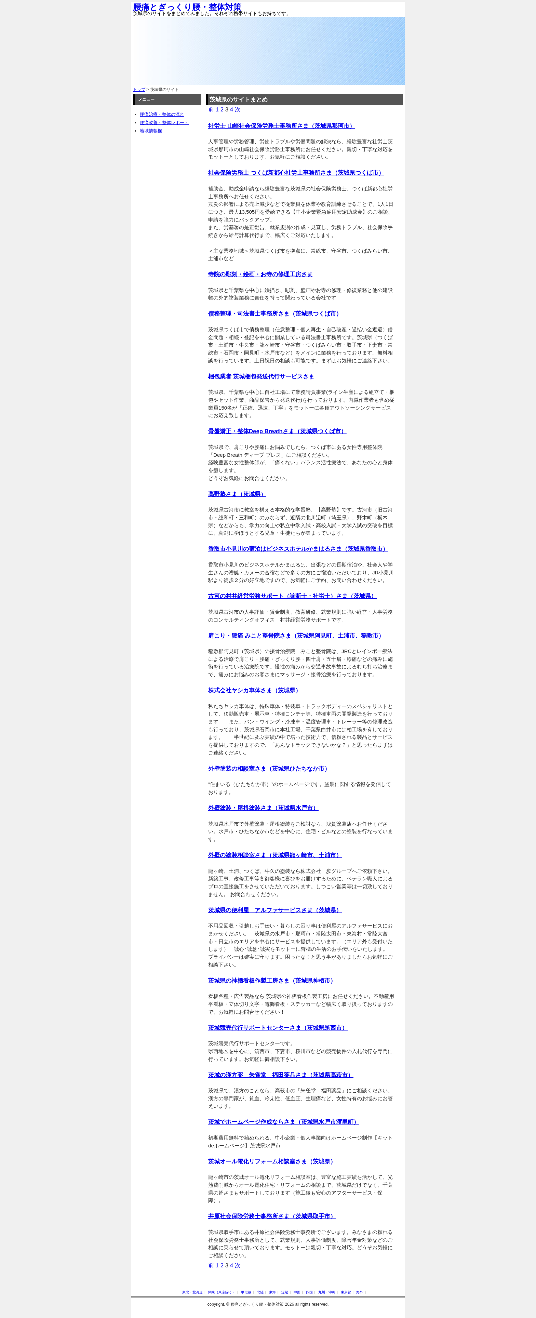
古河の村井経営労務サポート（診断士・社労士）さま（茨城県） (292, 596)
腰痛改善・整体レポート (164, 122)
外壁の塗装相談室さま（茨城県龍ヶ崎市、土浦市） (275, 855)
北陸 (260, 1292)
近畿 (284, 1292)
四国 (309, 1292)
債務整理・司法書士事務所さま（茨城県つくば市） (275, 313)
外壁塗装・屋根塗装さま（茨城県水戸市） (263, 808)
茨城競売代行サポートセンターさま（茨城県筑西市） (278, 1028)
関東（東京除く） (222, 1292)
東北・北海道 (192, 1292)
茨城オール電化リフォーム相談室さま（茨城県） (272, 1161)
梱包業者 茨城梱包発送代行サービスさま (261, 376)
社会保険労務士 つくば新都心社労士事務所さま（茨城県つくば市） (296, 173)
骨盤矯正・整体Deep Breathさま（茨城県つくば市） (277, 431)
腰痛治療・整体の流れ (162, 114)
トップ (139, 89)
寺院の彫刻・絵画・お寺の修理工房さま (260, 274)
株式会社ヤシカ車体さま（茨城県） (254, 690)
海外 (359, 1292)
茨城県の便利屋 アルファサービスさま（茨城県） (275, 910)
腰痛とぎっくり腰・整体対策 (187, 7)
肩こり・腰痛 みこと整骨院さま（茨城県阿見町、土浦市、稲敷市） (296, 636)
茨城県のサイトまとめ (239, 99)
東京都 (346, 1292)
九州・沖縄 (326, 1292)
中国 (297, 1292)
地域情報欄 (151, 130)
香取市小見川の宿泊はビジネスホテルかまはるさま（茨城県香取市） (298, 549)
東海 (272, 1292)
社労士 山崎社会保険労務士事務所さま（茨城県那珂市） (281, 126)
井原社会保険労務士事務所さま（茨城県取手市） (272, 1216)
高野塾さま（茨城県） (237, 494)
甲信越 (246, 1292)
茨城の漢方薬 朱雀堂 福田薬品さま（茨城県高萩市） (280, 1075)
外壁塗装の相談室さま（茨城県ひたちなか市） (269, 768)
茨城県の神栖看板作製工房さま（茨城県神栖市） (272, 980)
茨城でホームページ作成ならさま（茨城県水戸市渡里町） (283, 1122)
